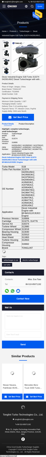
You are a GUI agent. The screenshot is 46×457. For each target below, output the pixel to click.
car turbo (7, 265)
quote (40, 6)
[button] (7, 73)
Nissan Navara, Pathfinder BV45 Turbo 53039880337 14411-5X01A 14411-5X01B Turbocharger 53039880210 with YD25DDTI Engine (12, 386)
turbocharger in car (11, 260)
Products (13, 31)
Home (4, 31)
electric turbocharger (30, 260)
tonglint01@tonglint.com (12, 2)
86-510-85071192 (36, 2)
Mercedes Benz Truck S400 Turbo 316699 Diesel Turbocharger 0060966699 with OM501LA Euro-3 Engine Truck (32, 386)
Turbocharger (24, 31)
